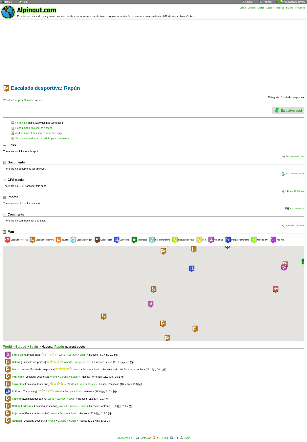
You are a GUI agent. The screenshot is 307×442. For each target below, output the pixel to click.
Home (6, 2)
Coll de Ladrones (22, 406)
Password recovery (292, 2)
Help (23, 2)
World (6, 100)
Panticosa (18, 376)
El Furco (17, 391)
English (261, 8)
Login (247, 2)
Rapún (59, 346)
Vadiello (17, 398)
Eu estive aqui (288, 110)
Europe (17, 100)
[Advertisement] (154, 50)
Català (243, 8)
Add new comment (293, 225)
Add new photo (294, 208)
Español (270, 8)
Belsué (16, 362)
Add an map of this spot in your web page (37, 133)
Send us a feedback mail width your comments (40, 138)
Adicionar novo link (293, 156)
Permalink (19, 122)
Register (265, 2)
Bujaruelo (18, 413)
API (174, 437)
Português (300, 8)
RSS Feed (160, 437)
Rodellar (17, 420)
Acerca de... (125, 437)
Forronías (18, 384)
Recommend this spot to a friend (32, 127)
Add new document (292, 173)
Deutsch (252, 8)
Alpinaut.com (36, 10)
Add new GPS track (292, 191)
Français (280, 8)
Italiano (289, 8)
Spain (27, 100)
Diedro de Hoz (20, 369)
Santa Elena (19, 354)
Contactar (143, 437)
